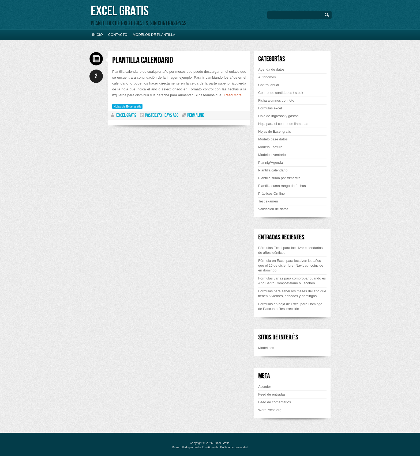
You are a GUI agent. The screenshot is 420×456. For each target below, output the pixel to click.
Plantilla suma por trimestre (279, 178)
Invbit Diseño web (206, 447)
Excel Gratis (120, 11)
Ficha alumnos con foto (276, 100)
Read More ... (234, 95)
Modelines (266, 348)
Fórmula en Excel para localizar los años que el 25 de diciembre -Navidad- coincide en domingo (290, 265)
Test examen (268, 201)
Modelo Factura (270, 147)
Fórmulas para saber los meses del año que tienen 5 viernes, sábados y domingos (292, 293)
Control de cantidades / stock (280, 93)
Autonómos (267, 77)
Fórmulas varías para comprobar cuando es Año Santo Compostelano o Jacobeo (292, 280)
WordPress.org (269, 410)
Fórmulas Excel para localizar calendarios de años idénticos (290, 250)
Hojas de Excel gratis (127, 106)
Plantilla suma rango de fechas (282, 186)
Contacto (118, 35)
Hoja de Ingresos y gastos (278, 116)
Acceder (264, 387)
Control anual (268, 85)
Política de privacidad (234, 447)
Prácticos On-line (271, 193)
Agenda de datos (271, 69)
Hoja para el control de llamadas (283, 124)
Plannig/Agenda (270, 162)
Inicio (97, 35)
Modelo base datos (273, 139)
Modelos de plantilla (154, 35)
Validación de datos (273, 209)
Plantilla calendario (142, 60)
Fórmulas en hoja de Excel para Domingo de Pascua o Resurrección (290, 306)
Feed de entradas (272, 394)
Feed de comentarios (274, 402)
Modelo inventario (272, 155)
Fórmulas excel (270, 108)
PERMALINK (195, 115)
